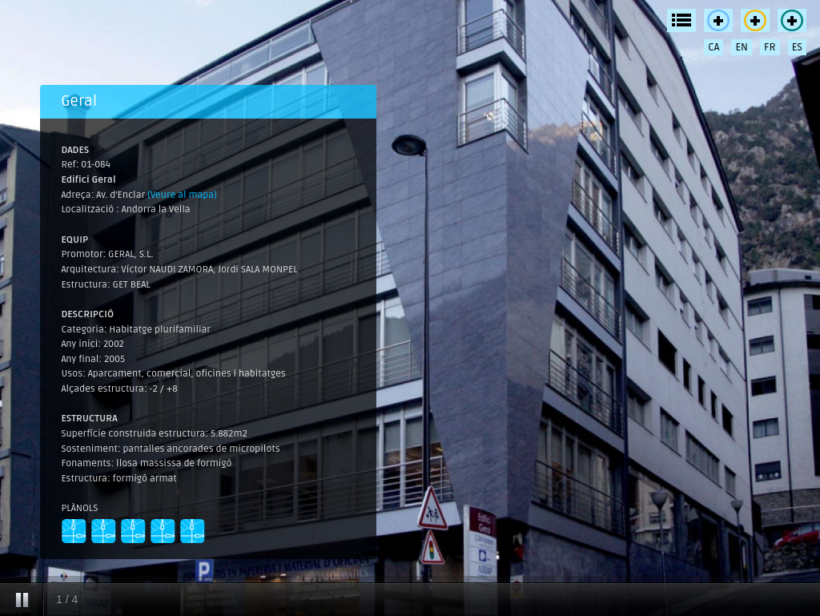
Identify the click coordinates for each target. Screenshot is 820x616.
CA (713, 47)
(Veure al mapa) (182, 195)
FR (770, 47)
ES (797, 47)
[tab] (208, 102)
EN (741, 47)
